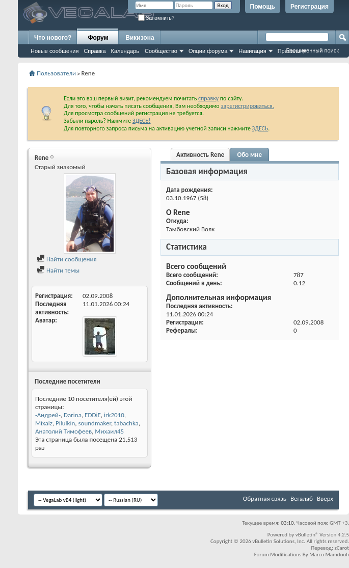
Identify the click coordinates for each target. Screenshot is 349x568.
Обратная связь (264, 498)
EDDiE (93, 415)
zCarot (341, 548)
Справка (94, 51)
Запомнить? (156, 18)
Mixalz (43, 423)
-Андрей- (48, 415)
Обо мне (249, 154)
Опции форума (208, 51)
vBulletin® (307, 534)
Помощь (262, 6)
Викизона (139, 37)
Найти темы (58, 270)
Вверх (325, 498)
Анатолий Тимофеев (63, 431)
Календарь (125, 51)
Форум (98, 37)
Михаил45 (109, 431)
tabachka (126, 423)
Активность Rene (200, 154)
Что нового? (52, 37)
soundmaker (94, 423)
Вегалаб (301, 498)
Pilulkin (65, 423)
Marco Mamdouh (329, 554)
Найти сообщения (67, 259)
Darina (73, 415)
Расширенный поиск (312, 50)
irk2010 (114, 415)
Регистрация (309, 6)
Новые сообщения (54, 51)
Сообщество (161, 51)
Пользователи (56, 73)
